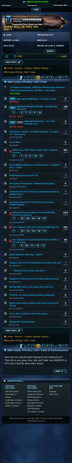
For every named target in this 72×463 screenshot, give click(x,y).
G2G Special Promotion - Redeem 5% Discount (32, 183)
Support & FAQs (11, 40)
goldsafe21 (17, 197)
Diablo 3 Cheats (12, 406)
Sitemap (52, 391)
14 (27, 231)
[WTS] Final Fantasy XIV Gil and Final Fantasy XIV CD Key (33, 304)
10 (39, 112)
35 (33, 218)
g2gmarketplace (19, 187)
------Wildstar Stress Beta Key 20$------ (29, 271)
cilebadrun (17, 317)
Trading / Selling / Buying (36, 68)
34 (27, 218)
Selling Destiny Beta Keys (22, 322)
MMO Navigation (45, 35)
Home (7, 35)
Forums (18, 68)
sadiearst (16, 266)
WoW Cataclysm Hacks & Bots (34, 398)
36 (39, 218)
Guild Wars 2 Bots (13, 403)
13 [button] (60, 77)
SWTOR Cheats (12, 391)
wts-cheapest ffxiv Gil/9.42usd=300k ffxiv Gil (36, 227)
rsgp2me (16, 208)
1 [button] (33, 77)
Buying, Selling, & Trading (50, 46)
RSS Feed (53, 394)
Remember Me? (62, 5)
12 (38, 245)
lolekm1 (15, 258)
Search (50, 51)
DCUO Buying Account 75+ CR (23, 175)
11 (41, 156)
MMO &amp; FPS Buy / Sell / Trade (19, 72)
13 (22, 231)
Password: (39, 5)
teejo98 (15, 145)
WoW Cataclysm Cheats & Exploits (35, 392)
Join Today (15, 93)
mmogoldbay (18, 290)
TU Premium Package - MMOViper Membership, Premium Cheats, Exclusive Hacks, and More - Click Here (37, 89)
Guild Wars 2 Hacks (13, 400)
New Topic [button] (13, 62)
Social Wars (15, 142)
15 (33, 231)
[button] (21, 77)
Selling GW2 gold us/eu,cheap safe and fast (31, 287)
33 (22, 218)
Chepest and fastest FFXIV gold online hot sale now (35, 263)
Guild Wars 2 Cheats (10, 395)
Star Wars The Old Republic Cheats (35, 404)
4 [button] (47, 77)
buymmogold (18, 160)
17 (44, 231)
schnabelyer (17, 309)
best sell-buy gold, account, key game (28, 313)
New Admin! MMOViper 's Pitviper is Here (36, 99)
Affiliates (9, 46)
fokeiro (15, 170)
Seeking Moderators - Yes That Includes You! (39, 122)
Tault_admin (17, 116)
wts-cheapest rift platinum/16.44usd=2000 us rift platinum (35, 241)
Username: (13, 5)
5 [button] (51, 77)
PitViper (15, 102)
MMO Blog (42, 40)
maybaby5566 (18, 222)
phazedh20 (17, 274)
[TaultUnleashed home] (26, 21)
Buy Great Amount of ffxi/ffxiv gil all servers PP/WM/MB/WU (31, 203)
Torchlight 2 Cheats (36, 412)
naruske (15, 325)
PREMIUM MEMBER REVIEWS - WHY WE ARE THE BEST (37, 108)
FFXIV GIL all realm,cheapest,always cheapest (32, 295)
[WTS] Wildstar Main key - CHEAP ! (26, 254)
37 (44, 218)
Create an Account (37, 2)
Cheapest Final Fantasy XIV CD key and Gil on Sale (34, 279)
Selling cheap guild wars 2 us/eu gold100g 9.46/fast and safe (33, 213)
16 (39, 231)
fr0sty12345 (17, 137)
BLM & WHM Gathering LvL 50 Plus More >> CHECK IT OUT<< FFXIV (35, 166)
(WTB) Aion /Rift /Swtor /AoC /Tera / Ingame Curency (35, 151)
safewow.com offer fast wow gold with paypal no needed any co (34, 193)
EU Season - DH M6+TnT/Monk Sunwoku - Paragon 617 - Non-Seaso (34, 133)
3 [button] (42, 77)
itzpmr (15, 178)
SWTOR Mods (33, 409)
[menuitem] (18, 56)
